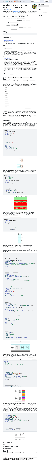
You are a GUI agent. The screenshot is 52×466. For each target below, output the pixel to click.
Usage (40, 6)
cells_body (12, 140)
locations (31, 453)
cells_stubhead (24, 337)
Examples (40, 13)
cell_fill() (25, 12)
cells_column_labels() (19, 64)
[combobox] (35, 1)
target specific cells (16, 11)
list (9, 135)
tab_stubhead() (22, 459)
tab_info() (5, 458)
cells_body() (11, 116)
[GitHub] (40, 1)
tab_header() (34, 457)
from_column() (13, 77)
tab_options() (10, 458)
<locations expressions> (8, 59)
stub (6, 290)
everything (7, 291)
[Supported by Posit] (46, 1)
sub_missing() (18, 213)
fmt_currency (7, 419)
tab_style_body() (29, 459)
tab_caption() (22, 457)
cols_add (6, 373)
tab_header (7, 262)
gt (3, 1)
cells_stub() (34, 64)
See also (40, 18)
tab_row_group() (17, 458)
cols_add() (29, 111)
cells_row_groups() (27, 64)
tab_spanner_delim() (7, 459)
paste (11, 263)
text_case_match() (30, 408)
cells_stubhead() (27, 63)
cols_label (7, 282)
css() (11, 54)
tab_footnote (7, 293)
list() (14, 53)
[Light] (42, 1)
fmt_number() (14, 124)
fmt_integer (7, 272)
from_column (18, 376)
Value (40, 9)
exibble (9, 122)
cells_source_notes (23, 316)
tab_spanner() (31, 458)
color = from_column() (25, 359)
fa (24, 263)
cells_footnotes (15, 316)
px (9, 290)
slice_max (9, 260)
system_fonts (17, 380)
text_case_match (8, 422)
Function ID (41, 15)
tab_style (6, 134)
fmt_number (7, 133)
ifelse (12, 420)
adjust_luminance (25, 310)
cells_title (12, 295)
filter (8, 176)
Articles (19, 1)
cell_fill (8, 147)
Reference (16, 1)
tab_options (7, 386)
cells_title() (20, 63)
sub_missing (7, 222)
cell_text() (19, 12)
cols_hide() (5, 113)
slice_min (9, 416)
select (8, 131)
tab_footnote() (28, 457)
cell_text (8, 148)
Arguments (41, 7)
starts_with (11, 267)
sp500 (12, 170)
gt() (31, 43)
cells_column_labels (16, 337)
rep (12, 373)
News (24, 1)
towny (17, 245)
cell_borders (8, 305)
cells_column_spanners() (9, 64)
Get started (11, 1)
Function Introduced (42, 17)
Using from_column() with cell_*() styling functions (43, 12)
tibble (8, 361)
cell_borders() (32, 12)
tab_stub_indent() (15, 459)
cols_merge (7, 274)
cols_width (7, 289)
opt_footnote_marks (8, 301)
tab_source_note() (24, 458)
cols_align (7, 288)
